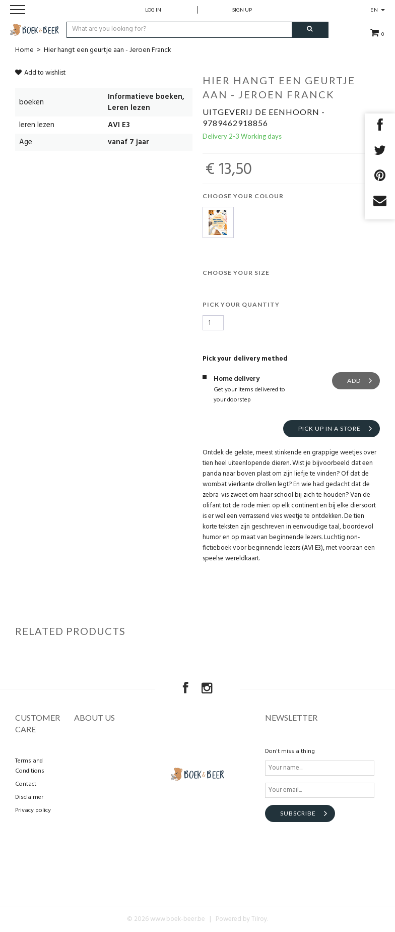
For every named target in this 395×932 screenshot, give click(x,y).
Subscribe (298, 813)
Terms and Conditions (29, 766)
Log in (153, 10)
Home (24, 50)
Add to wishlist (40, 73)
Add (354, 380)
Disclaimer (29, 797)
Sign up (242, 10)
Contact (25, 784)
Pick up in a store (329, 428)
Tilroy (259, 919)
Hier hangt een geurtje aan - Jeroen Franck (107, 50)
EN (377, 10)
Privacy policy (33, 810)
